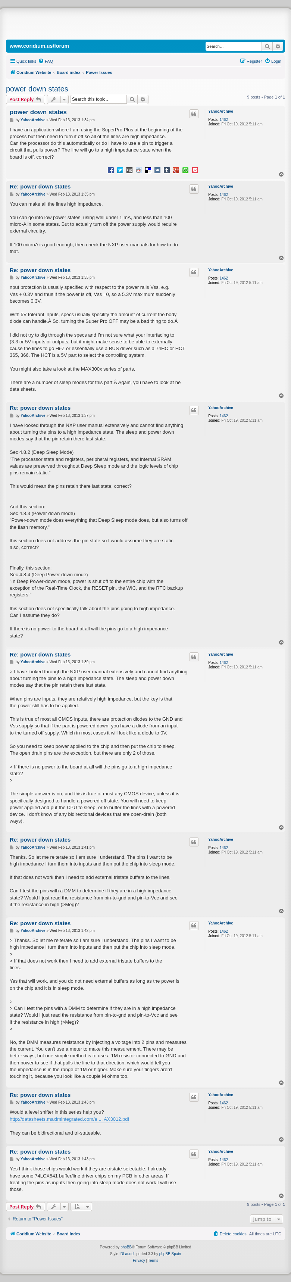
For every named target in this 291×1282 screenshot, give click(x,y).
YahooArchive (220, 111)
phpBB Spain (170, 1254)
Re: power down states (40, 186)
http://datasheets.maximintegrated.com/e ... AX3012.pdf (69, 1119)
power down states (37, 89)
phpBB (126, 1247)
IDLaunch (127, 1254)
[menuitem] (45, 61)
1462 (224, 120)
